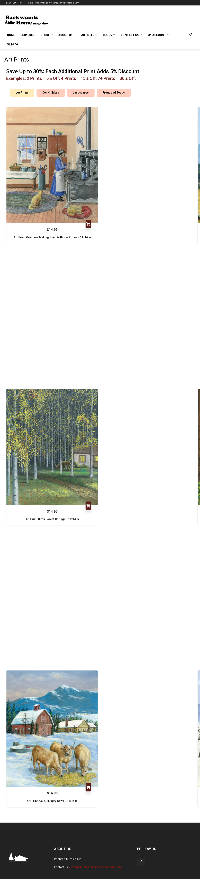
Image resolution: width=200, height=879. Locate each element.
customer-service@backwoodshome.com (57, 2)
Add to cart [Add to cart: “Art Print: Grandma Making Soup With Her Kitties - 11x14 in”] (88, 214)
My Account (158, 35)
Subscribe (28, 35)
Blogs (109, 35)
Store (47, 35)
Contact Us (131, 35)
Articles (89, 35)
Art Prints (22, 83)
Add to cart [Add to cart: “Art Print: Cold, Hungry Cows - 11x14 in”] (88, 779)
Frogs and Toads (114, 83)
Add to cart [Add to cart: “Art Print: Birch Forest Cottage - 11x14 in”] (88, 497)
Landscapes (81, 83)
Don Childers (50, 83)
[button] (191, 35)
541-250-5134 (15, 2)
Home (11, 35)
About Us (67, 35)
